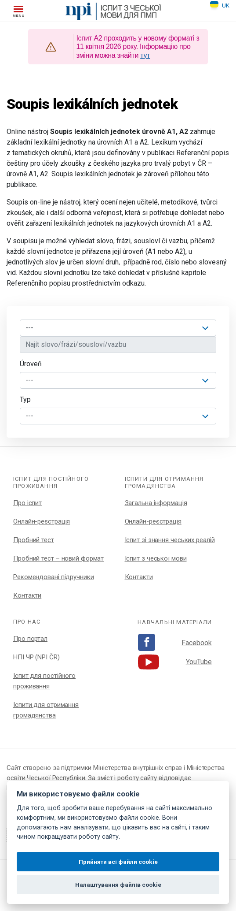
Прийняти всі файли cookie (118, 861)
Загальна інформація (156, 503)
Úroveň (31, 364)
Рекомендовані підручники (53, 577)
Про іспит (27, 503)
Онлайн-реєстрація (41, 521)
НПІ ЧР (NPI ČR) (36, 657)
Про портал (30, 639)
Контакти (27, 595)
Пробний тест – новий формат (58, 558)
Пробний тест (33, 540)
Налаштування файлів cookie (118, 884)
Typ (25, 399)
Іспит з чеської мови (156, 558)
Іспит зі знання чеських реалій (170, 540)
